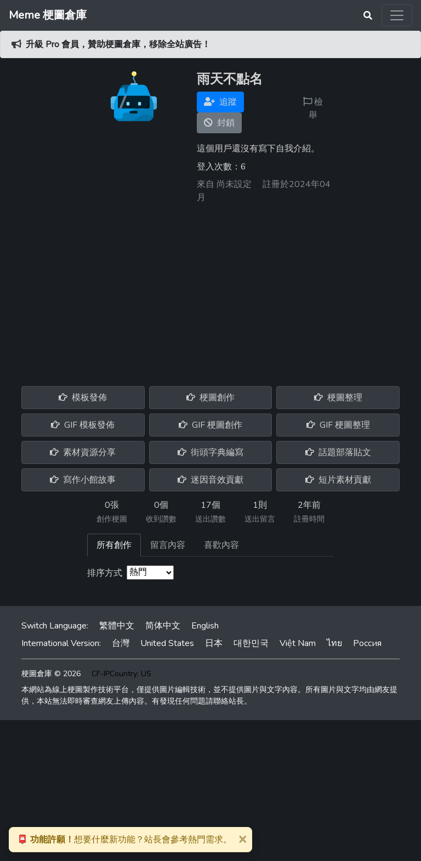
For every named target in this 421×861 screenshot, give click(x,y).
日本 (214, 643)
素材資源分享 (83, 452)
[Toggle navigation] (397, 15)
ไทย (334, 643)
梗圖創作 (210, 398)
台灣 (120, 643)
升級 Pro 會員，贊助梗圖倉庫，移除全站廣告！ (118, 44)
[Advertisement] (210, 290)
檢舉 (313, 108)
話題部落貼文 (338, 452)
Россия (367, 643)
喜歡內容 (221, 545)
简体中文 (162, 626)
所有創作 (114, 545)
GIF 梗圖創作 (210, 425)
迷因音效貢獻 (210, 480)
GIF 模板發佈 (83, 425)
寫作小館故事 (83, 480)
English (205, 626)
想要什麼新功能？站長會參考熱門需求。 (124, 840)
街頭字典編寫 (210, 452)
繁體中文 (116, 626)
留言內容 (167, 545)
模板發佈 (83, 398)
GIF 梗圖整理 (338, 425)
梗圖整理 (338, 398)
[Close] (242, 838)
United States (167, 643)
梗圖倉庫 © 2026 (51, 674)
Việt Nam (298, 643)
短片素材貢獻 (338, 480)
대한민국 (251, 643)
